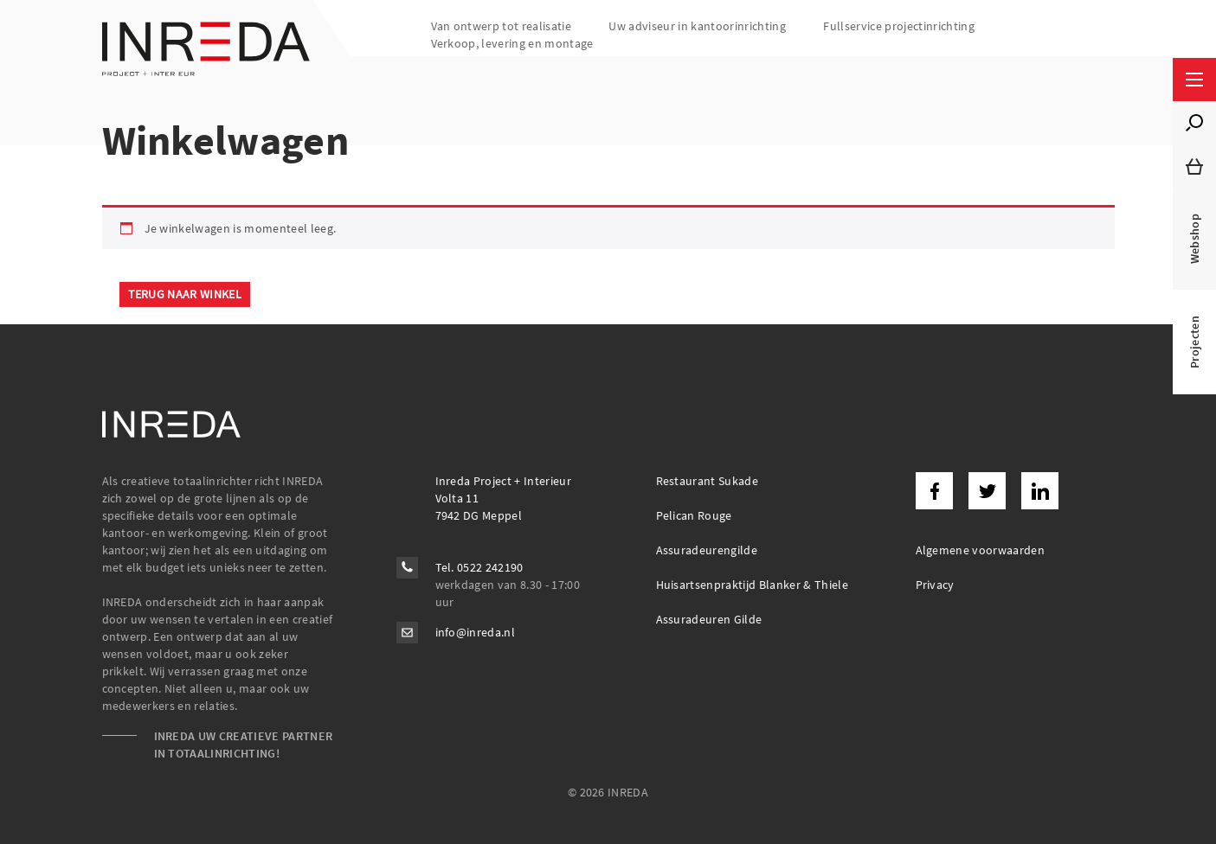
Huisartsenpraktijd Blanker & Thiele (752, 584)
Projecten (1194, 342)
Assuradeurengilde (707, 550)
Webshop (1194, 239)
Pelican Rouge (694, 515)
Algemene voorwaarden (981, 550)
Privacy (935, 584)
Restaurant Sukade (707, 481)
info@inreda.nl (475, 632)
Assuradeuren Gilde (709, 619)
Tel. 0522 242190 (479, 567)
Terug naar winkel (185, 294)
